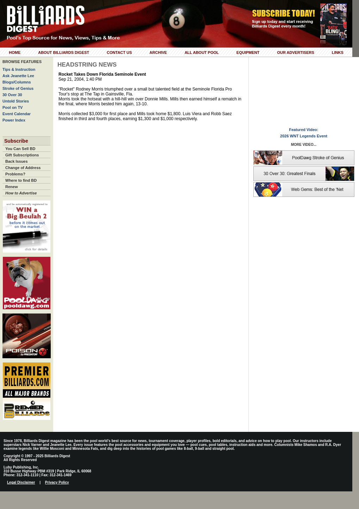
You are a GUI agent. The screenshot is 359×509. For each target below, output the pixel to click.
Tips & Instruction (18, 69)
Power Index (13, 120)
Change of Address (23, 168)
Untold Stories (15, 101)
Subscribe (16, 141)
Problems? (15, 174)
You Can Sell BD (20, 149)
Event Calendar (16, 114)
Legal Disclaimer (21, 482)
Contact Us (119, 52)
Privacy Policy (57, 482)
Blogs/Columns (16, 82)
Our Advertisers (295, 52)
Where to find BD (21, 180)
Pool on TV (12, 107)
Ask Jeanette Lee (18, 76)
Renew (11, 187)
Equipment (247, 52)
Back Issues (16, 161)
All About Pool (202, 52)
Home (14, 52)
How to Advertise (21, 193)
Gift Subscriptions (22, 155)
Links (337, 52)
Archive (158, 52)
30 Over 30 (12, 95)
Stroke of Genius (17, 88)
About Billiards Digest (63, 52)
